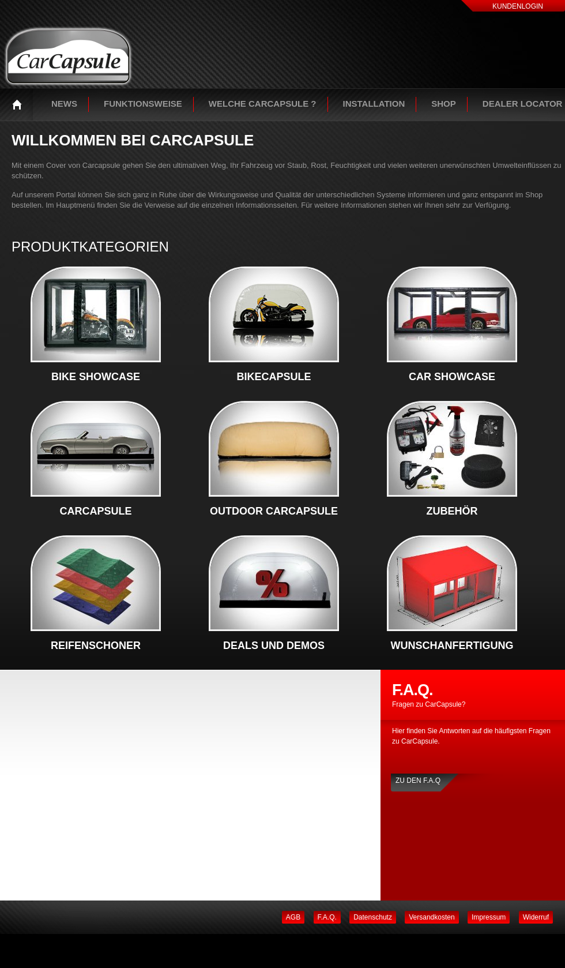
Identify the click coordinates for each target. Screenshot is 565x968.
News (64, 103)
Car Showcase (452, 376)
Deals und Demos (274, 645)
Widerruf (536, 917)
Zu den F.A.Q (418, 780)
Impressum (489, 917)
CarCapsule (95, 511)
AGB (293, 917)
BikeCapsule (273, 376)
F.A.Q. (327, 917)
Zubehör (452, 511)
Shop (443, 103)
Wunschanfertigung (452, 645)
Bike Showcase (95, 376)
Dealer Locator (523, 103)
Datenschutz (372, 917)
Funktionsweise (143, 103)
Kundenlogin (517, 6)
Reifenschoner (96, 645)
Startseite (19, 104)
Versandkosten (431, 917)
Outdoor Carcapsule (274, 511)
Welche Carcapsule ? (263, 103)
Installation (374, 103)
